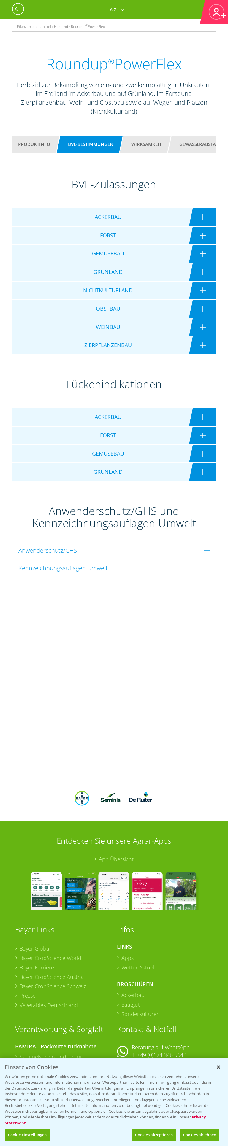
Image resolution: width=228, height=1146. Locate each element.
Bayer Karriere (37, 928)
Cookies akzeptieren (153, 1134)
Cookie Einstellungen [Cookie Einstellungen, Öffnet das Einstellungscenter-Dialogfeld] (27, 1134)
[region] (114, 1102)
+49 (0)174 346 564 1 (162, 1015)
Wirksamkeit (146, 144)
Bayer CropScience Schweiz (53, 947)
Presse (28, 956)
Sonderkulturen (140, 974)
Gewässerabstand (201, 144)
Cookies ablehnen (199, 1134)
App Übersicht (116, 820)
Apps (127, 919)
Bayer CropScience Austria (52, 937)
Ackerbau (133, 956)
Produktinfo (34, 144)
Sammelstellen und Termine (54, 1017)
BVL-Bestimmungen (90, 144)
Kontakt (134, 1031)
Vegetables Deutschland (49, 965)
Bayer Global (35, 909)
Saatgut (130, 965)
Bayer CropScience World (50, 919)
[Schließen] (218, 1067)
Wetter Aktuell (138, 928)
